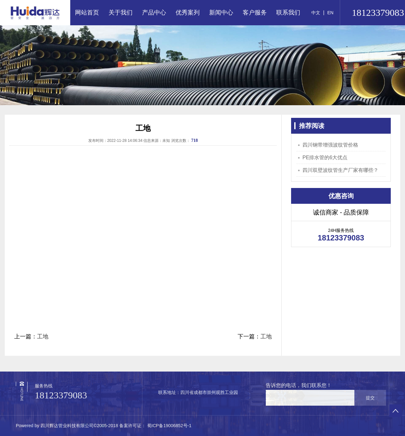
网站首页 (87, 12)
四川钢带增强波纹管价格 (330, 145)
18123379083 (61, 395)
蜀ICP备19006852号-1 (168, 425)
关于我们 (121, 12)
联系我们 (288, 12)
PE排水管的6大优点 (324, 157)
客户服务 (255, 12)
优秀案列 (188, 12)
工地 (42, 336)
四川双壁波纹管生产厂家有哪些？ (340, 170)
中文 (315, 12)
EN (330, 12)
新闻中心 (221, 12)
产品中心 (154, 12)
